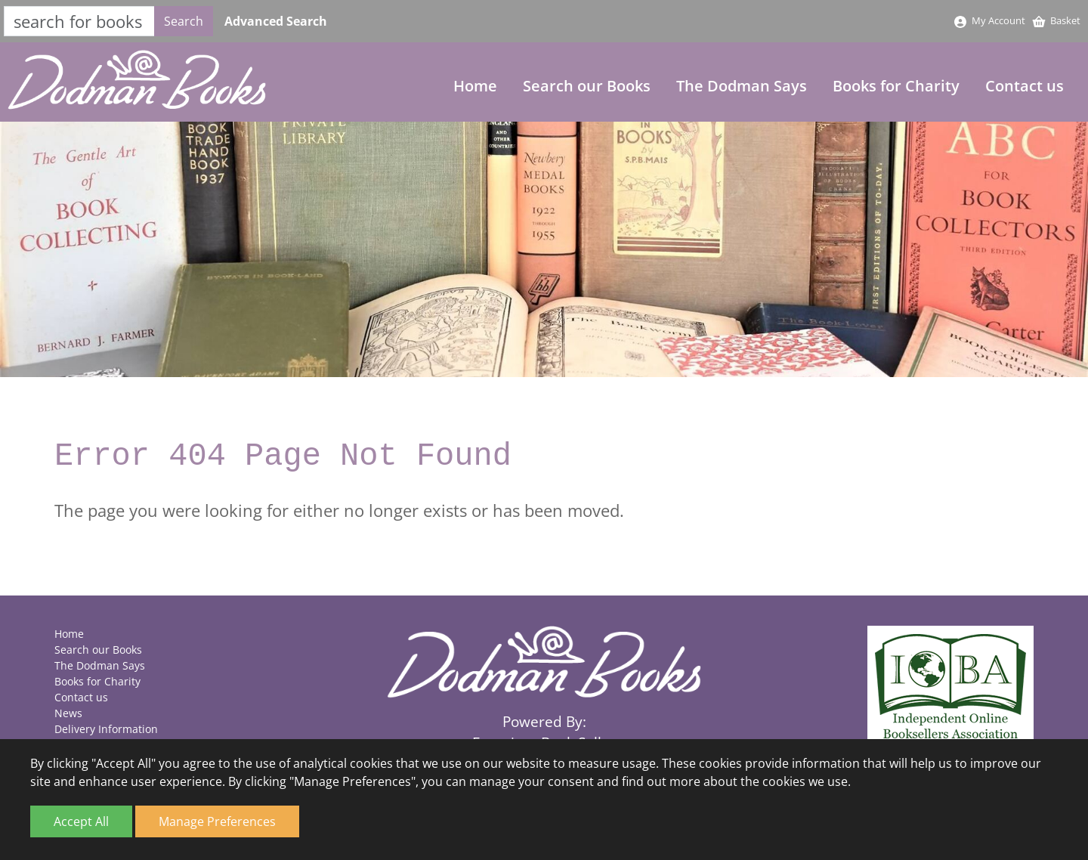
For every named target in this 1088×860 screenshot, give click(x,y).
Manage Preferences (217, 821)
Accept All (81, 821)
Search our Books (587, 86)
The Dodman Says (741, 86)
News (68, 713)
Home (475, 86)
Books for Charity (896, 86)
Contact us (1024, 86)
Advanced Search (275, 21)
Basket (1055, 20)
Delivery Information (106, 729)
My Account (989, 20)
